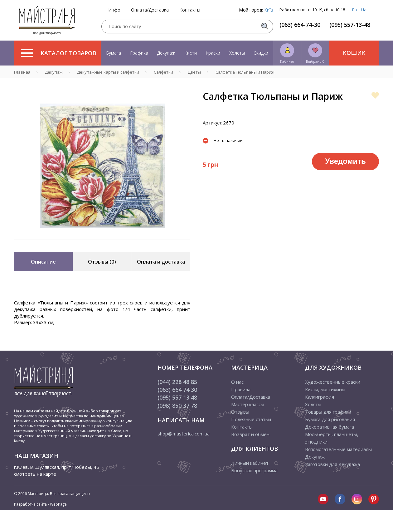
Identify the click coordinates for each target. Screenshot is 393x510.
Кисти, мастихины (325, 389)
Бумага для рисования (330, 419)
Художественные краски (332, 382)
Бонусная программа (254, 470)
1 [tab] (102, 244)
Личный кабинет (250, 463)
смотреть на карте (35, 474)
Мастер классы (247, 404)
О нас (237, 382)
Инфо (114, 10)
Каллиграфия (319, 397)
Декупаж (166, 53)
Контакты (189, 10)
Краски (213, 53)
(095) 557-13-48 (349, 24)
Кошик (354, 52)
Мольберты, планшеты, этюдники (331, 438)
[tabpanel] (102, 166)
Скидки (261, 53)
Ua (363, 9)
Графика (139, 53)
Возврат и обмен (250, 434)
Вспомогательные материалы (338, 449)
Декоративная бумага (329, 427)
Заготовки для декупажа (332, 464)
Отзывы (240, 412)
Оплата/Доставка (150, 10)
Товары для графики (328, 412)
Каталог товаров (58, 53)
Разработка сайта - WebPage (40, 504)
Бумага (113, 53)
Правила (240, 389)
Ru (354, 9)
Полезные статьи (251, 419)
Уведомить (345, 161)
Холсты (237, 53)
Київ (268, 10)
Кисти (190, 53)
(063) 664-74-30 (299, 24)
